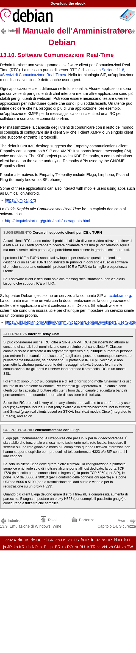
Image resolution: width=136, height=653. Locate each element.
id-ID (118, 540)
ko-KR (19, 547)
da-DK (23, 540)
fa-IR (85, 540)
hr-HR (107, 540)
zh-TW (127, 547)
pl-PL (44, 547)
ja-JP (7, 547)
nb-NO (32, 547)
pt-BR (55, 547)
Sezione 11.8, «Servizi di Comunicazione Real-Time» (62, 72)
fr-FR (95, 540)
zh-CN (114, 547)
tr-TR (91, 547)
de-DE (36, 540)
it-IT (127, 540)
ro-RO (67, 547)
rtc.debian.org (119, 295)
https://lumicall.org (20, 200)
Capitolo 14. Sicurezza (117, 522)
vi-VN (102, 547)
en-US (60, 540)
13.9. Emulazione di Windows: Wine (30, 522)
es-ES (73, 540)
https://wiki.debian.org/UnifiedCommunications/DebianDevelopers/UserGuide (70, 322)
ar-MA (10, 540)
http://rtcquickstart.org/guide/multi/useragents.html (47, 221)
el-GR (48, 540)
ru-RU (80, 547)
